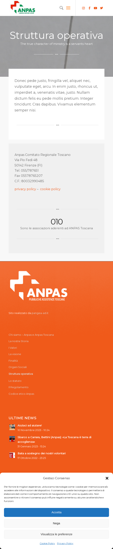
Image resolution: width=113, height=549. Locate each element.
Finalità (13, 360)
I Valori (13, 347)
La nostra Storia (18, 341)
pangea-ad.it (40, 313)
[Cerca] (59, 8)
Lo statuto (15, 380)
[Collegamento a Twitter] (101, 8)
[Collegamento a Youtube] (95, 8)
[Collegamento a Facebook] (89, 8)
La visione (15, 354)
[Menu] (68, 8)
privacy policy (25, 189)
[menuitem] (59, 8)
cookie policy (50, 189)
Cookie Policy (47, 543)
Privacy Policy (65, 543)
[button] (107, 478)
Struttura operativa (21, 373)
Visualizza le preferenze (56, 534)
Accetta (56, 512)
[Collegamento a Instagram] (83, 8)
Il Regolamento (18, 387)
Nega (56, 523)
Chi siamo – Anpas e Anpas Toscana (31, 334)
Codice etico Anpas (21, 393)
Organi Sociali (18, 367)
